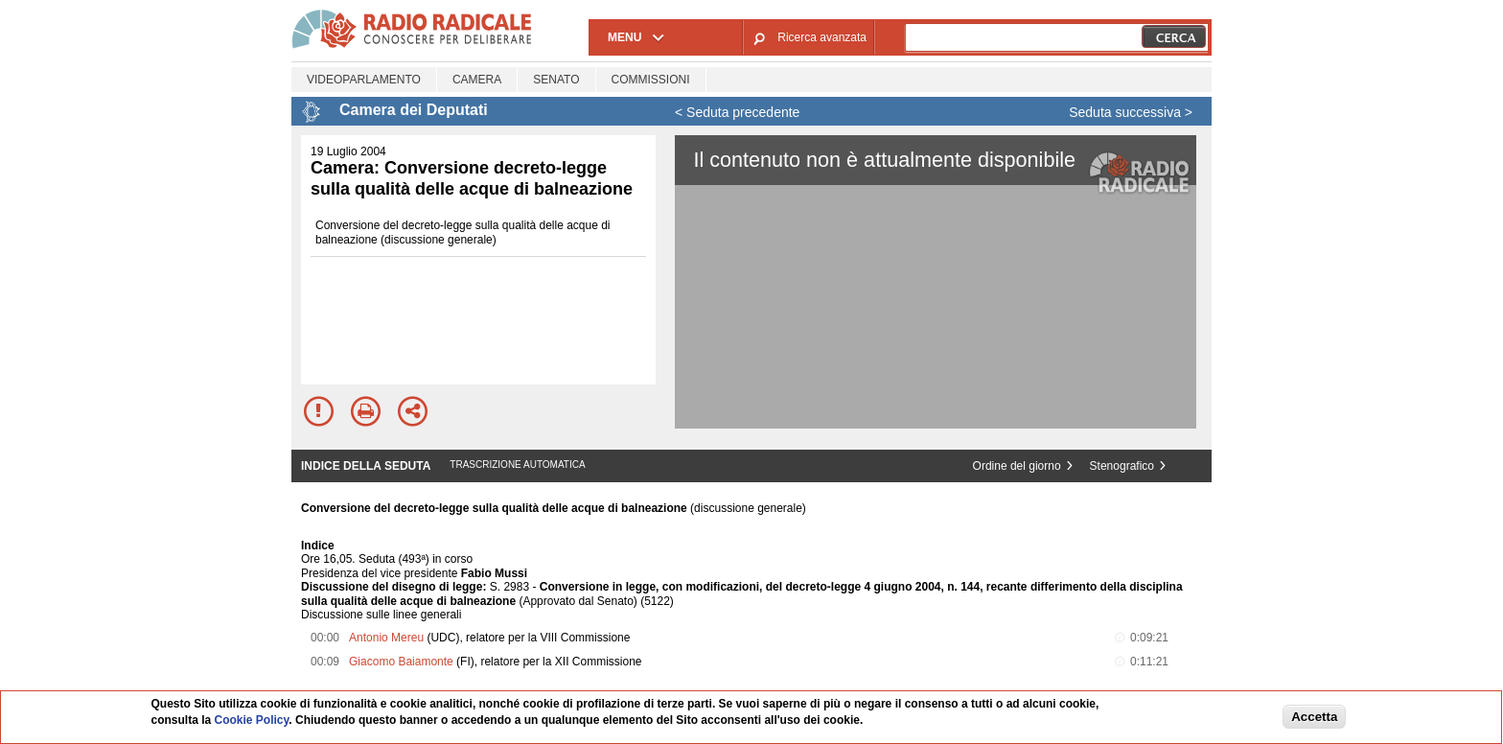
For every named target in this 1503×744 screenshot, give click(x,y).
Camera (476, 79)
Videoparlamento (364, 79)
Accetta (1314, 716)
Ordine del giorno (1017, 466)
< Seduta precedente (737, 112)
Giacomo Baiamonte (401, 661)
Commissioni (651, 79)
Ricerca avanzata (822, 37)
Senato (556, 79)
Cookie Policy (252, 720)
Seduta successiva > (1130, 112)
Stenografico (1122, 466)
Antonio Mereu (386, 637)
